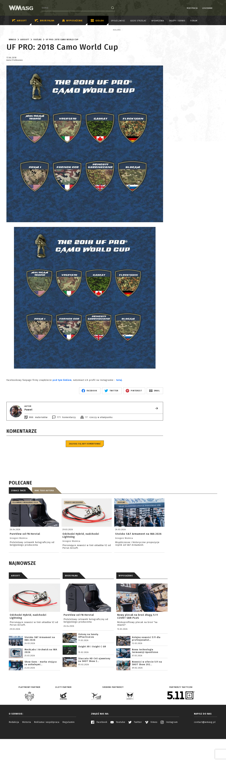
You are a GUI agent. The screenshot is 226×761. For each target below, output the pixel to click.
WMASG (12, 67)
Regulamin (68, 749)
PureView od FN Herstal (79, 642)
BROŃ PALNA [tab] (71, 603)
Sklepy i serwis (177, 21)
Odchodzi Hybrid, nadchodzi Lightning (28, 644)
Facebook (99, 749)
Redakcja (14, 749)
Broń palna (44, 20)
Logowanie (199, 8)
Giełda (97, 20)
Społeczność (118, 21)
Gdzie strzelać (138, 21)
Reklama (25, 30)
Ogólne (37, 67)
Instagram (169, 749)
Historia (26, 749)
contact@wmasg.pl (205, 749)
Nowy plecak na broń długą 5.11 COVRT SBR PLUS (137, 644)
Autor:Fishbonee (14, 88)
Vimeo (151, 749)
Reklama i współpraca (46, 749)
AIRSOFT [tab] (15, 603)
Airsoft (19, 20)
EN (215, 8)
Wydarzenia (157, 21)
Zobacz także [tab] (18, 518)
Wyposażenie (72, 20)
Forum (193, 21)
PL (211, 8)
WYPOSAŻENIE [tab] (126, 603)
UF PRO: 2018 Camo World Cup (62, 67)
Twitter (135, 749)
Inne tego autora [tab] (44, 518)
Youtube (117, 749)
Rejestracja (184, 8)
